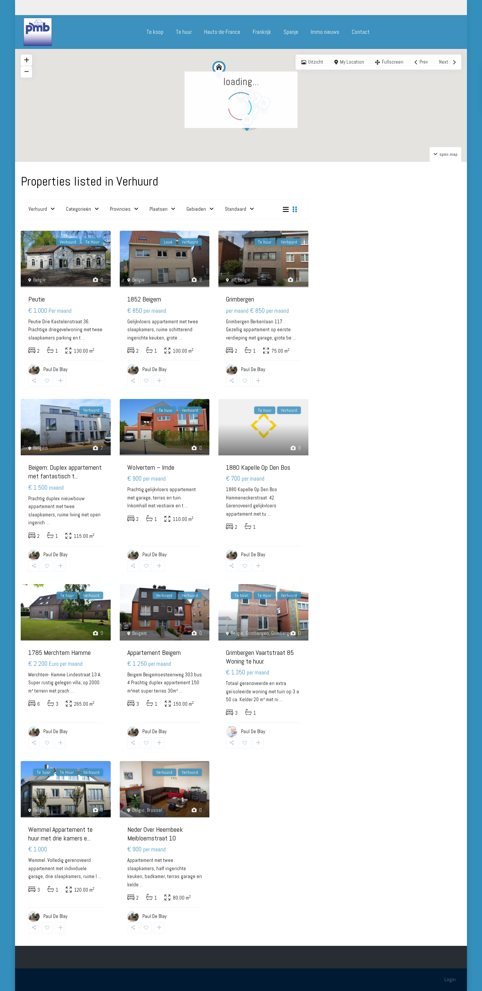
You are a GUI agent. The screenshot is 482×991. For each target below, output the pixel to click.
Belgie (39, 280)
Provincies (120, 209)
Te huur (184, 31)
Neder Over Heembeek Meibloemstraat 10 (155, 833)
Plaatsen (158, 209)
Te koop (154, 31)
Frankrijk (262, 31)
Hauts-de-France (222, 31)
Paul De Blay (253, 731)
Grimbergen (240, 299)
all (233, 280)
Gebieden (196, 209)
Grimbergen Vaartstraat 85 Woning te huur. (260, 656)
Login (450, 979)
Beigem (40, 448)
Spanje (291, 31)
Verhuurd (38, 209)
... (83, 338)
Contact (361, 31)
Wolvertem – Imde (150, 467)
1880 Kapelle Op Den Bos (258, 467)
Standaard (235, 209)
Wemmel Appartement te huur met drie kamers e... (60, 833)
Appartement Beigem (154, 652)
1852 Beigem (144, 299)
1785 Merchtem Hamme (59, 652)
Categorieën (78, 209)
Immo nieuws (325, 31)
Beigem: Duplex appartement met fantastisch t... (65, 471)
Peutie (36, 299)
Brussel (154, 810)
